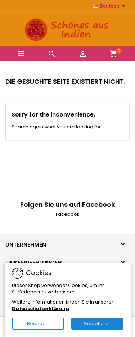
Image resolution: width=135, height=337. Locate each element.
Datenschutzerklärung (40, 308)
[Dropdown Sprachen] (110, 6)
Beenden (38, 323)
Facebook (68, 214)
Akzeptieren (97, 323)
